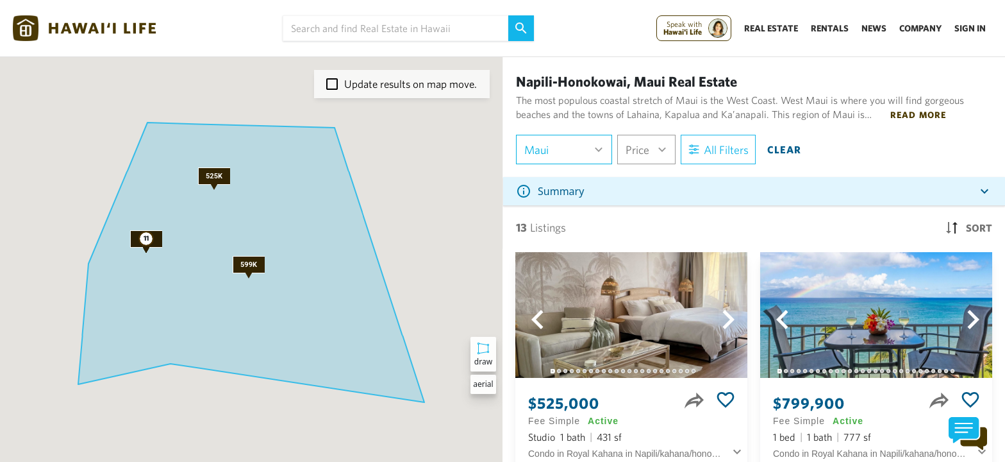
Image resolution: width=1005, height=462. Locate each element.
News (873, 28)
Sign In (970, 28)
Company (920, 28)
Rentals (830, 28)
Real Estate (771, 28)
